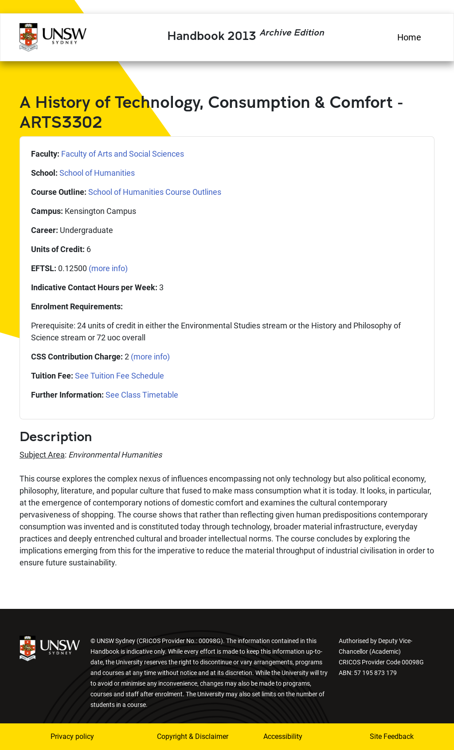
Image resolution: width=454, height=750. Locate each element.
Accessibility (282, 736)
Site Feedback (392, 736)
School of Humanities (97, 173)
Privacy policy (72, 736)
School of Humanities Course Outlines (154, 192)
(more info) (108, 268)
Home (409, 37)
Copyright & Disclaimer (180, 736)
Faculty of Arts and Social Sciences (122, 153)
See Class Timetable (142, 394)
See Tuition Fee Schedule (119, 375)
